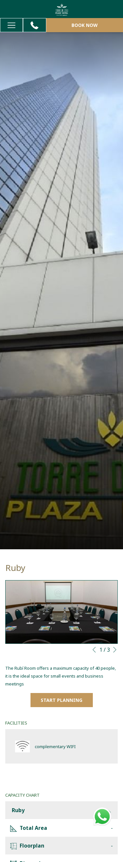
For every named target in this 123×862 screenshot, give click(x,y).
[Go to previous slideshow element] (94, 650)
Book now (85, 25)
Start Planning (61, 700)
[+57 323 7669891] (34, 25)
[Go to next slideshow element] (115, 650)
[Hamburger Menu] (11, 25)
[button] (61, 611)
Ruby (61, 810)
